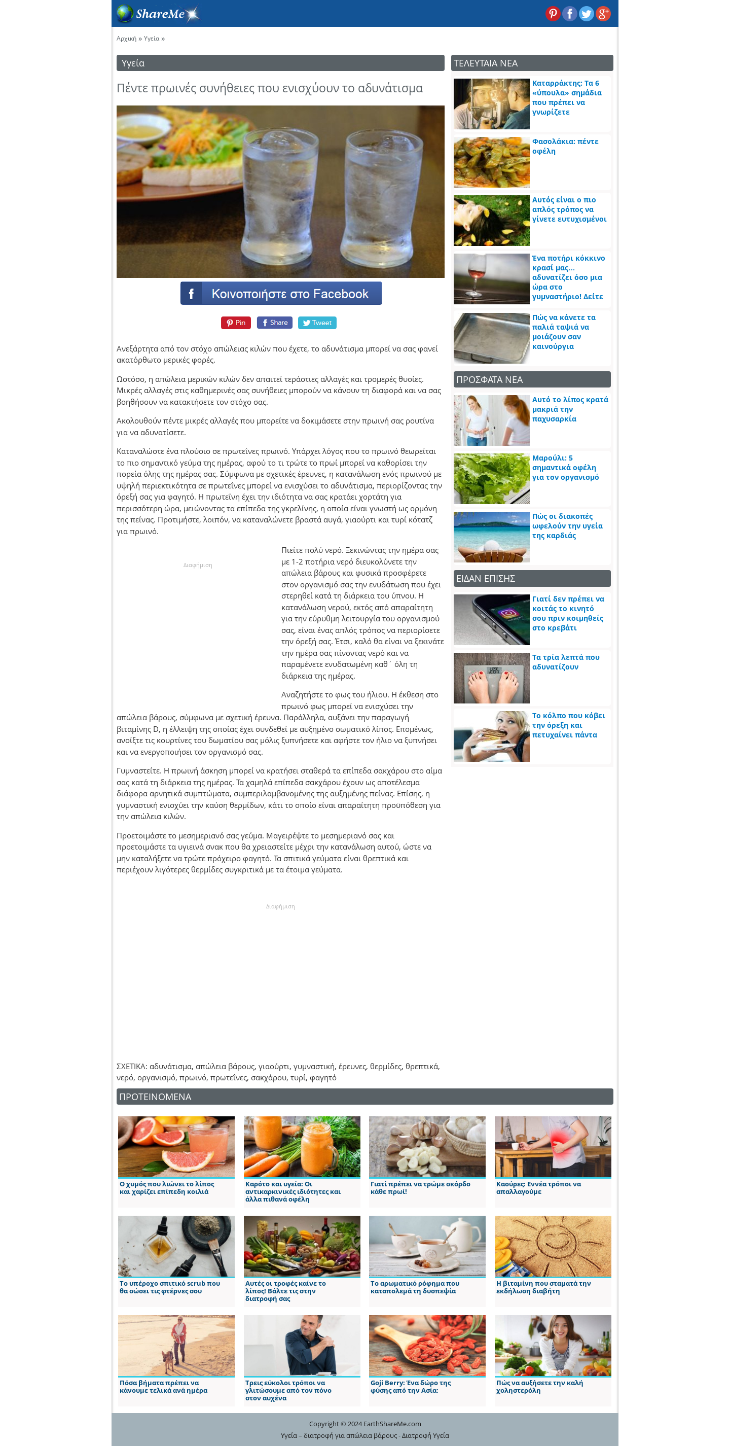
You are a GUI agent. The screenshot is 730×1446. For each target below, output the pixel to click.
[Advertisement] (198, 633)
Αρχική (126, 38)
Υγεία (151, 38)
